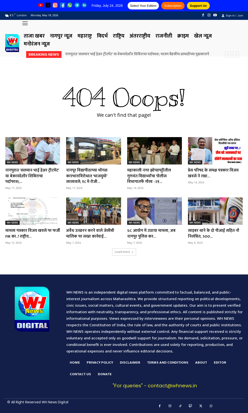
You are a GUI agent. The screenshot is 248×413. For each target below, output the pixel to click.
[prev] (228, 55)
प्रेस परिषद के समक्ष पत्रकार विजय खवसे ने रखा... (215, 173)
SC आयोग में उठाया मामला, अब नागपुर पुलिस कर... (152, 233)
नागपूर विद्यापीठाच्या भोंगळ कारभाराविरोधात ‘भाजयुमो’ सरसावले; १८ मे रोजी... (88, 176)
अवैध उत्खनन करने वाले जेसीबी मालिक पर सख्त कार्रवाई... (91, 233)
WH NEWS (12, 162)
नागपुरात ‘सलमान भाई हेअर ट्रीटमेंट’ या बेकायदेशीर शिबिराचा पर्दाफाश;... (31, 176)
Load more (124, 252)
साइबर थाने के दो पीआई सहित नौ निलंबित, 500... (214, 233)
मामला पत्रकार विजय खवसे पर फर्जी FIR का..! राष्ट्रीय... (29, 233)
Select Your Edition (143, 6)
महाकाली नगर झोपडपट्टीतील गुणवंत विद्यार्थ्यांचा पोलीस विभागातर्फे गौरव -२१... (150, 176)
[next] (236, 55)
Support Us (198, 6)
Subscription (173, 6)
